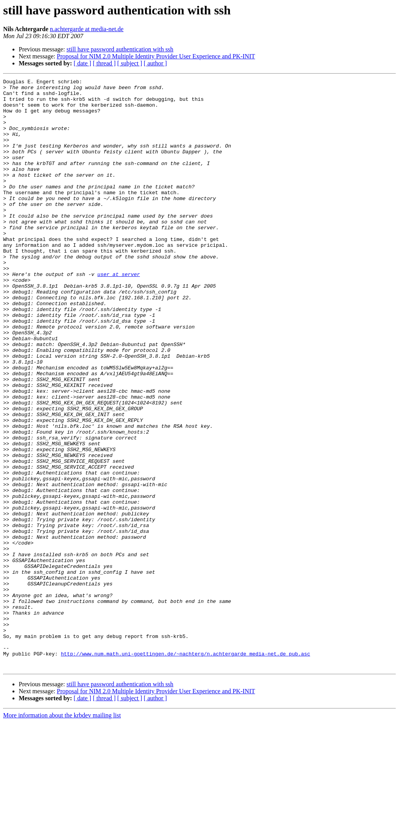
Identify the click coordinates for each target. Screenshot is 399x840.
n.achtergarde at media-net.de (87, 29)
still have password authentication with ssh (120, 49)
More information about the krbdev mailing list (62, 833)
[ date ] (82, 63)
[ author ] (155, 63)
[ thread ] (104, 63)
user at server (118, 313)
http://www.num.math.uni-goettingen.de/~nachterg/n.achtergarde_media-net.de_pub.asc (185, 769)
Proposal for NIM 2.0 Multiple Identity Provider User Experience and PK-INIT (156, 56)
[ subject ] (129, 63)
